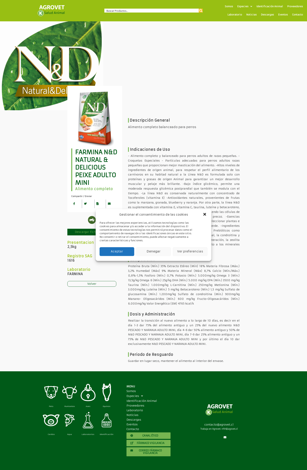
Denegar (153, 251)
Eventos (283, 14)
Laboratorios (88, 434)
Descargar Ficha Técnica (92, 232)
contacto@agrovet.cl (219, 424)
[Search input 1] (152, 10)
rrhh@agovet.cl (230, 429)
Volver (91, 284)
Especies (244, 6)
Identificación (106, 434)
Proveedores (295, 6)
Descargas (267, 14)
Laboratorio (235, 14)
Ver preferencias (190, 251)
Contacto (297, 14)
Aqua (69, 434)
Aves (88, 406)
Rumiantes (69, 406)
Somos (229, 6)
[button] (205, 214)
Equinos (106, 406)
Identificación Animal (269, 6)
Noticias (251, 14)
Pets (51, 406)
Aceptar (117, 251)
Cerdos (51, 434)
